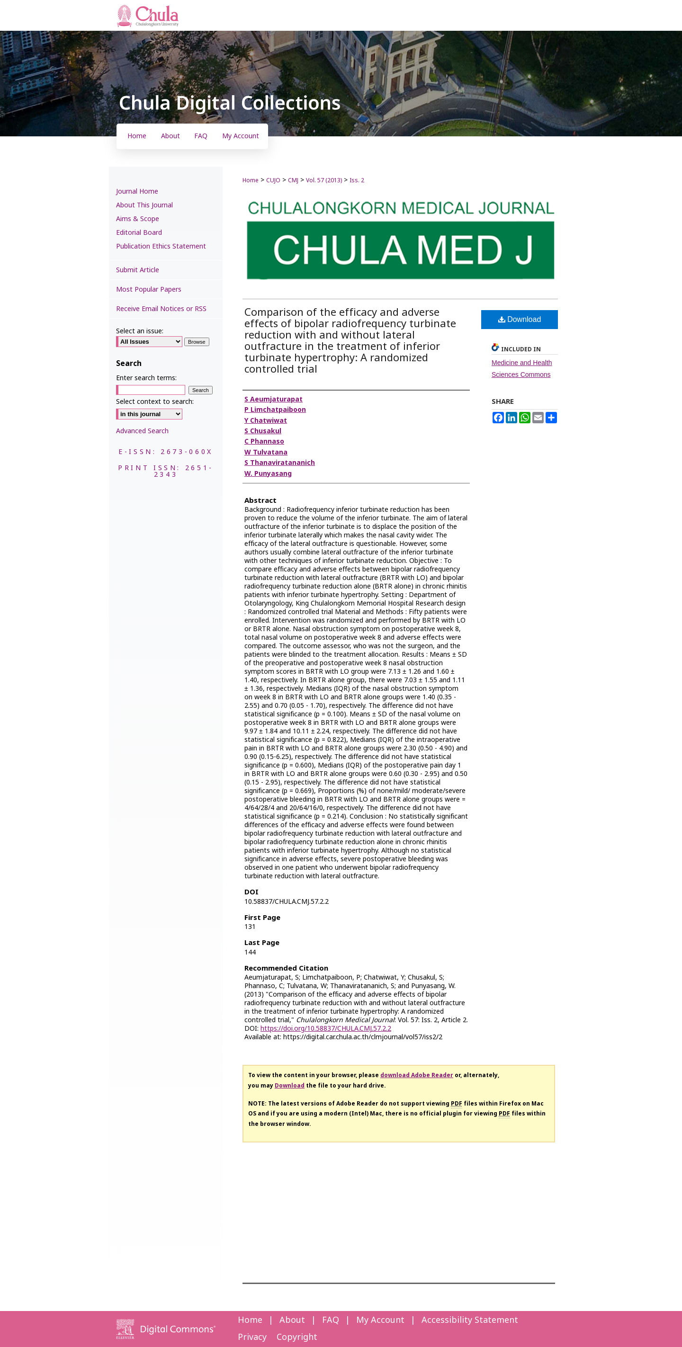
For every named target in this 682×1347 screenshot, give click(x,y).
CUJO (273, 180)
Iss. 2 (357, 180)
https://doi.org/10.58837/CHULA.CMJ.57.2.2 (325, 1029)
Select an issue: (139, 331)
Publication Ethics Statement (161, 246)
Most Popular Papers (148, 289)
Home (250, 180)
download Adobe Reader (416, 1075)
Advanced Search (142, 431)
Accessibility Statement (470, 1320)
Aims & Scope (137, 219)
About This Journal (144, 205)
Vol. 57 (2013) (324, 180)
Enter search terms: (146, 378)
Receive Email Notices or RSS (161, 309)
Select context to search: (155, 402)
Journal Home (137, 191)
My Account (380, 1320)
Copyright (297, 1337)
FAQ (330, 1320)
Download (519, 319)
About (292, 1320)
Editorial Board (139, 233)
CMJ (293, 180)
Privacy (252, 1337)
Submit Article (137, 270)
